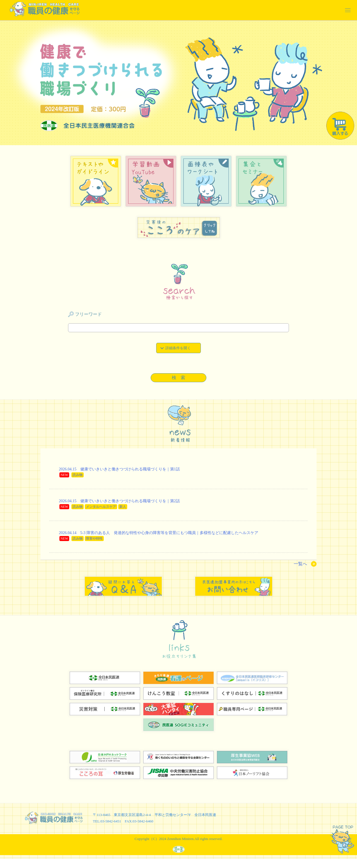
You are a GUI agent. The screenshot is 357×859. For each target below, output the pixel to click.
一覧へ (305, 564)
